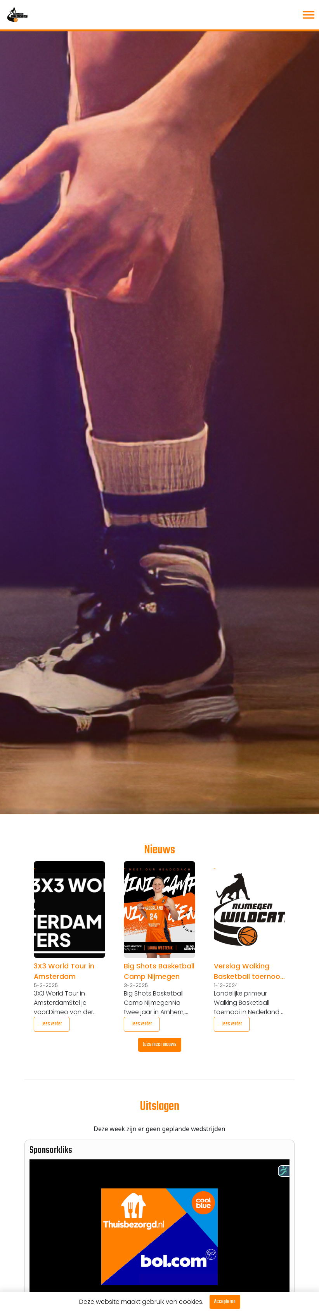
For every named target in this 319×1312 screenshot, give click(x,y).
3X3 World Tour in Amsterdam (64, 971)
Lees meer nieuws (160, 1044)
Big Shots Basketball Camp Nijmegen (159, 971)
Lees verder (52, 1024)
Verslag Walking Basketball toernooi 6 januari (248, 971)
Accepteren (225, 1301)
